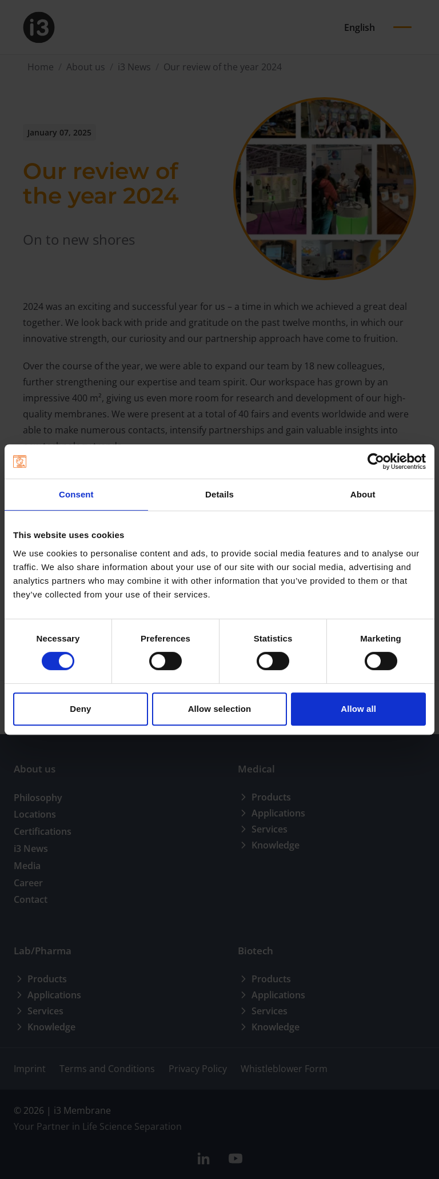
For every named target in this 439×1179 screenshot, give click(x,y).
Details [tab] (219, 494)
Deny (80, 709)
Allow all (358, 709)
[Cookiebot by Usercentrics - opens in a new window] (376, 461)
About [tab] (363, 494)
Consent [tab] (76, 494)
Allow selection (220, 709)
